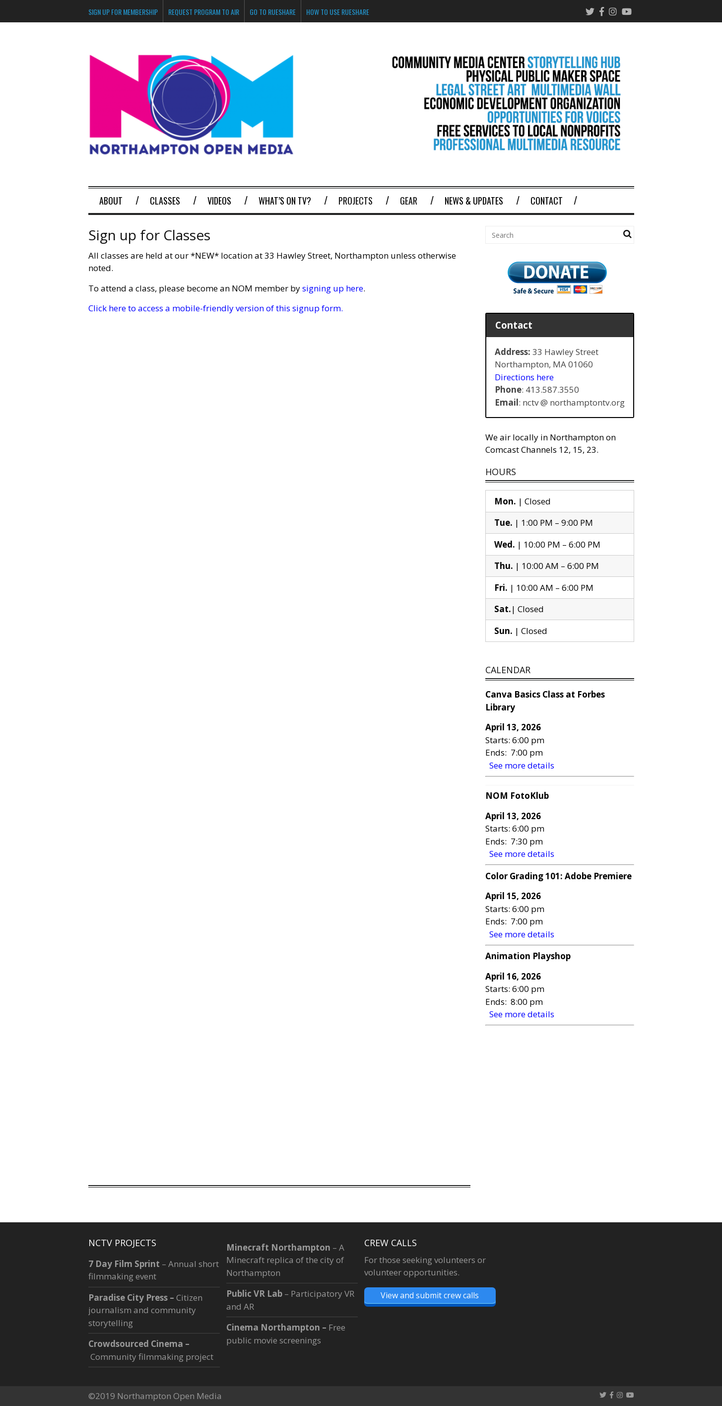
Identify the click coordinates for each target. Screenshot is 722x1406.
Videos (219, 200)
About (111, 200)
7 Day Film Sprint (124, 1263)
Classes (165, 200)
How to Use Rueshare (337, 11)
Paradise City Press (128, 1297)
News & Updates (474, 200)
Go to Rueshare (273, 11)
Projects (355, 200)
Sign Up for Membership (123, 11)
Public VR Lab (254, 1293)
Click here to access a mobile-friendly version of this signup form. (215, 308)
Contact (546, 200)
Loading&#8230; (276, 744)
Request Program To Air (203, 11)
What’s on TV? (285, 200)
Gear (408, 200)
